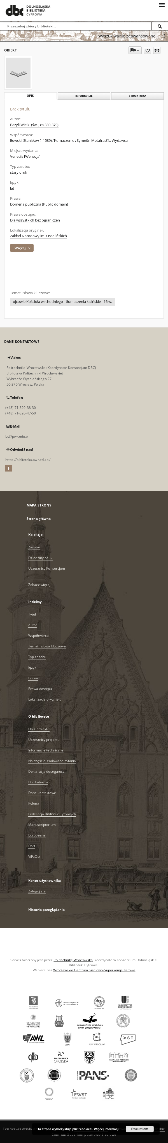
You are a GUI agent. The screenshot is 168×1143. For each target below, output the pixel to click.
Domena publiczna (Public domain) (39, 204)
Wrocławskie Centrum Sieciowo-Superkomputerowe (94, 970)
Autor (32, 625)
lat (12, 188)
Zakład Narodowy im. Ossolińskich (38, 236)
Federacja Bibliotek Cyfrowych (52, 814)
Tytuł (32, 614)
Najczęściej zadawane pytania (52, 760)
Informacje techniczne (46, 750)
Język (32, 667)
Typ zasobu (37, 656)
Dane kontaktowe (42, 792)
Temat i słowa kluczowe (47, 646)
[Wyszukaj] (160, 26)
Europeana (37, 835)
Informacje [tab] (84, 96)
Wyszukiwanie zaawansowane (126, 36)
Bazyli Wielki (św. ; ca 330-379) (34, 124)
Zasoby (34, 547)
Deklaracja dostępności (47, 771)
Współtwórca (38, 635)
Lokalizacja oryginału (45, 699)
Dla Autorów (38, 782)
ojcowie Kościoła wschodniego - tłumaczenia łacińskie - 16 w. (62, 301)
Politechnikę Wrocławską (73, 960)
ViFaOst (34, 856)
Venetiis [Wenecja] (25, 156)
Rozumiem (139, 1129)
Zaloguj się (37, 891)
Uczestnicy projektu (43, 739)
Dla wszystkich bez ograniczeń (35, 220)
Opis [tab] (30, 96)
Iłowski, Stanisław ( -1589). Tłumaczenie (42, 140)
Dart (31, 845)
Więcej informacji (106, 1129)
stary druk (18, 172)
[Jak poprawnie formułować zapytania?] (164, 36)
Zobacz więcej (39, 584)
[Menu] (162, 4)
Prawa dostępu (40, 688)
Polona (33, 803)
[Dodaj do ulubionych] (147, 50)
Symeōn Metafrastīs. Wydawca (102, 140)
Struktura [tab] (137, 96)
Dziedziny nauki (40, 557)
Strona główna (39, 518)
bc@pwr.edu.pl (17, 436)
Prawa (33, 678)
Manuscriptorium (42, 824)
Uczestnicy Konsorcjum (46, 568)
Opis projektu (39, 729)
